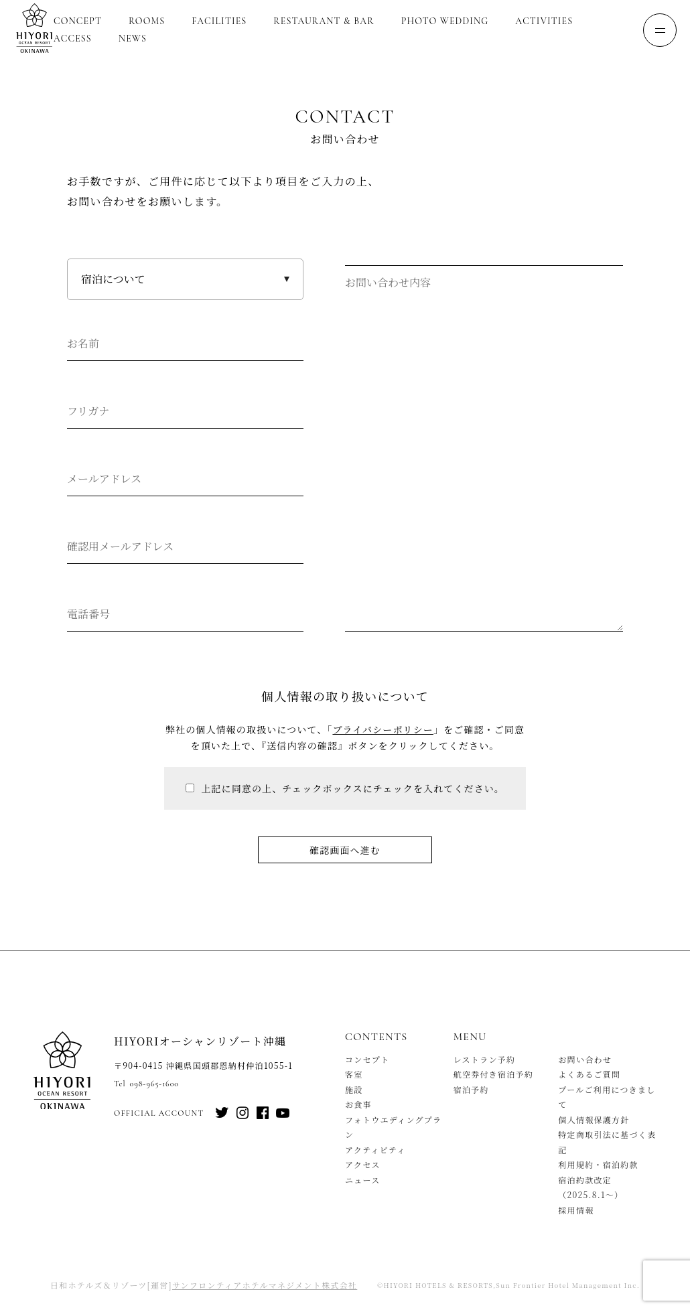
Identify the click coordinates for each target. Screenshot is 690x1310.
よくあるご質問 (589, 1074)
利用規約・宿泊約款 (598, 1164)
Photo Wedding (445, 21)
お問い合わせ (585, 1059)
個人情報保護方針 (593, 1119)
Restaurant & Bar (323, 21)
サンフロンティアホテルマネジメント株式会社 (264, 1285)
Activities (544, 21)
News (133, 38)
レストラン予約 (485, 1059)
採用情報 (576, 1210)
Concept (78, 21)
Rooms (147, 21)
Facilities (219, 21)
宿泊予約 (471, 1089)
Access (73, 38)
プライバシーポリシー (382, 729)
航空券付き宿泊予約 (494, 1074)
